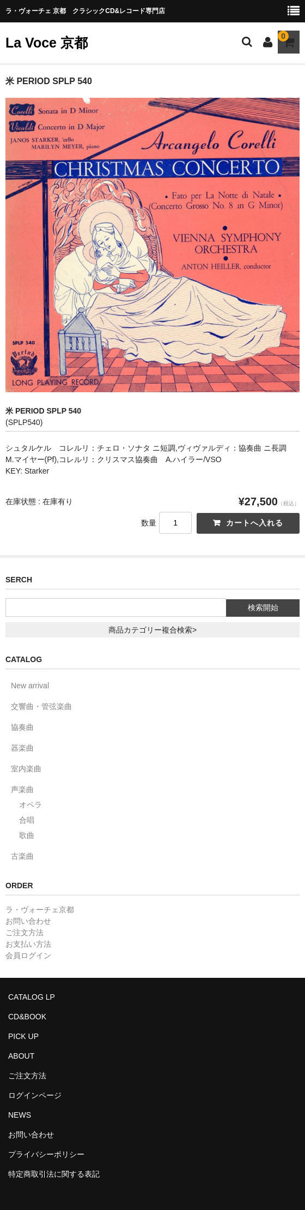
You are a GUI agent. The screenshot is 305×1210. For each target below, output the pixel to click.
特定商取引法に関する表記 (54, 1174)
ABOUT (21, 1056)
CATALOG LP (31, 997)
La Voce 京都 (46, 42)
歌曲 (26, 835)
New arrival (30, 685)
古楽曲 (22, 856)
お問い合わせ (28, 921)
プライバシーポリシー (46, 1154)
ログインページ (35, 1095)
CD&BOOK (27, 1016)
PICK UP (23, 1036)
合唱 (26, 820)
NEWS (19, 1115)
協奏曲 (22, 727)
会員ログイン (28, 955)
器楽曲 (22, 747)
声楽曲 (22, 789)
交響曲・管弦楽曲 (41, 706)
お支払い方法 (28, 944)
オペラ (30, 804)
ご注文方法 (24, 932)
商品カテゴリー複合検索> (152, 629)
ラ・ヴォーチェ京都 (39, 909)
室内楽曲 (26, 768)
